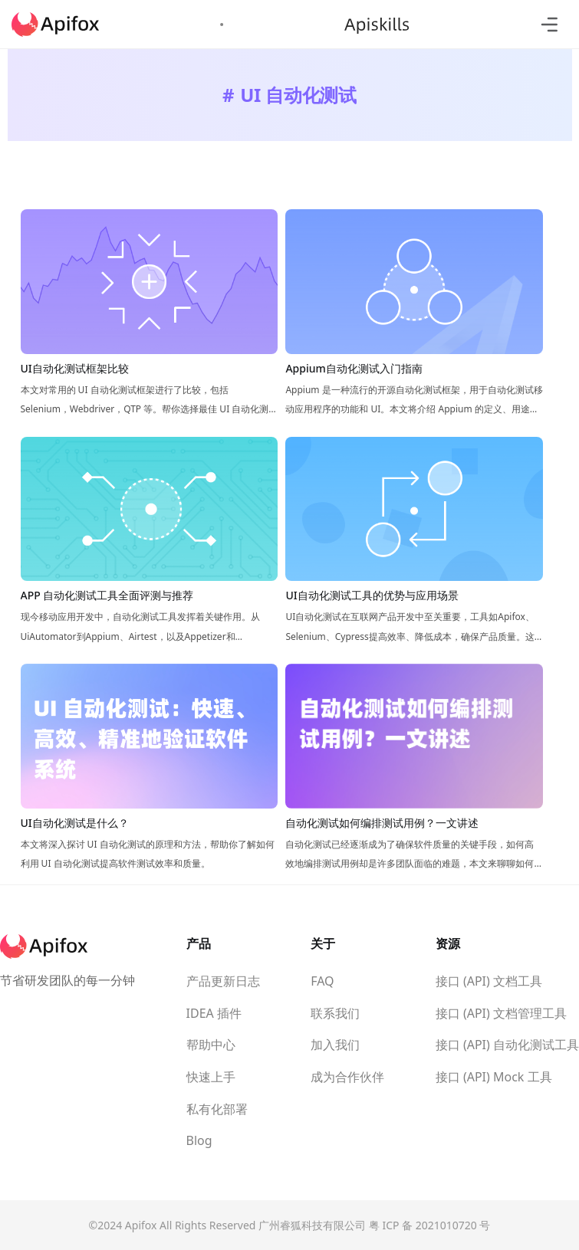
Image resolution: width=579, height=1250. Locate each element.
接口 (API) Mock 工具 (494, 1076)
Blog (199, 1140)
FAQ (322, 981)
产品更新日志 (223, 981)
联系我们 (335, 1013)
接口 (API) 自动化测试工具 (507, 1044)
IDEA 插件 (214, 1013)
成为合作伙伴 (347, 1076)
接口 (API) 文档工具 (489, 981)
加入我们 (335, 1044)
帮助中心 (210, 1044)
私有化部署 (217, 1109)
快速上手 (210, 1076)
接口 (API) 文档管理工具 (501, 1013)
